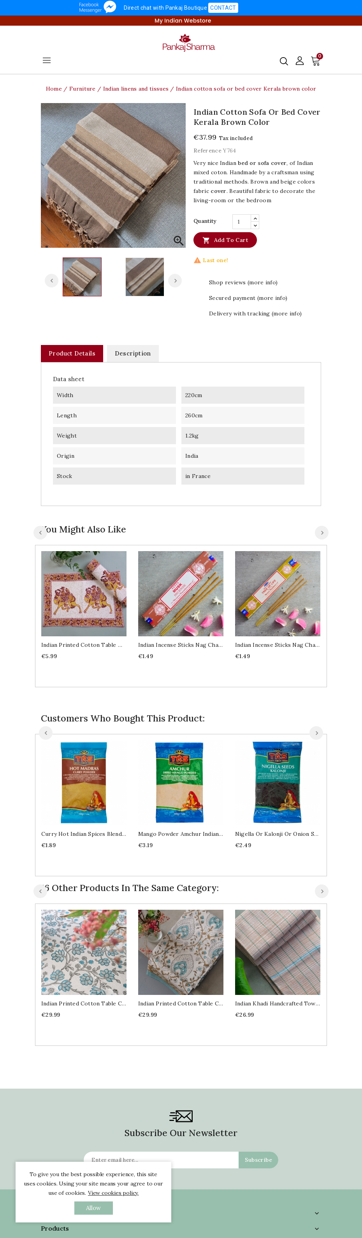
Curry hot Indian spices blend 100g (84, 833)
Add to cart (225, 240)
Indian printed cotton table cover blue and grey (84, 1003)
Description (133, 353)
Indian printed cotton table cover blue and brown (180, 1003)
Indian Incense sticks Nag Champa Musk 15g (180, 644)
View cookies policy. (113, 1192)
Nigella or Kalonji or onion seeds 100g (277, 833)
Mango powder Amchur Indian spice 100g (180, 833)
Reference (207, 150)
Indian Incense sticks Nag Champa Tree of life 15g (277, 644)
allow (93, 1208)
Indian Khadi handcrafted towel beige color (277, 1003)
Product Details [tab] (72, 353)
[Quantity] (241, 221)
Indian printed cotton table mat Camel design (84, 644)
